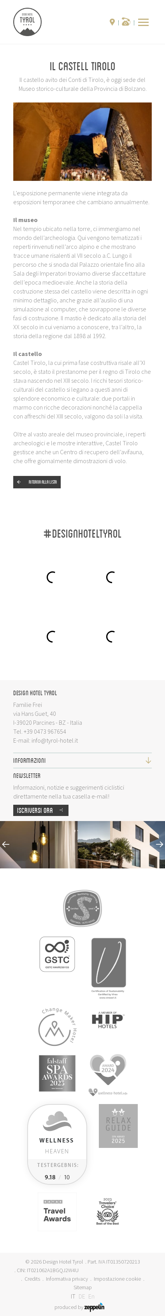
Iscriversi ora (42, 810)
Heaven (56, 1146)
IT (73, 1296)
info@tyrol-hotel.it (55, 740)
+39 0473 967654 (45, 731)
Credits (32, 1278)
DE (82, 1296)
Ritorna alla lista (35, 482)
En (91, 1296)
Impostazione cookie (117, 1278)
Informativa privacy (67, 1278)
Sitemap (83, 1287)
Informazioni (82, 760)
